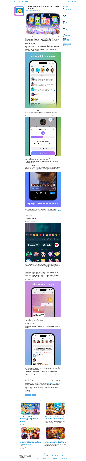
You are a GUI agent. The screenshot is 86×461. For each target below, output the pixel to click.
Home (11, 1)
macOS (53, 456)
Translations (64, 456)
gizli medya (58, 383)
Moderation (27, 1)
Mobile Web (45, 458)
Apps (19, 1)
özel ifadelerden (58, 210)
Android (44, 456)
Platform (64, 453)
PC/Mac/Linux (55, 455)
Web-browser (54, 458)
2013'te (40, 272)
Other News (43, 400)
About (37, 453)
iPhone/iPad (45, 455)
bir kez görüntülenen (50, 383)
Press (37, 458)
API (22, 1)
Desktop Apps (55, 453)
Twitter (74, 1)
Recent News (66, 6)
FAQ (15, 1)
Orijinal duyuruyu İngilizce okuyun (33, 10)
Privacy (37, 456)
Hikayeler (45, 36)
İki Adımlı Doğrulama (35, 372)
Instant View (64, 458)
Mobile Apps (45, 453)
